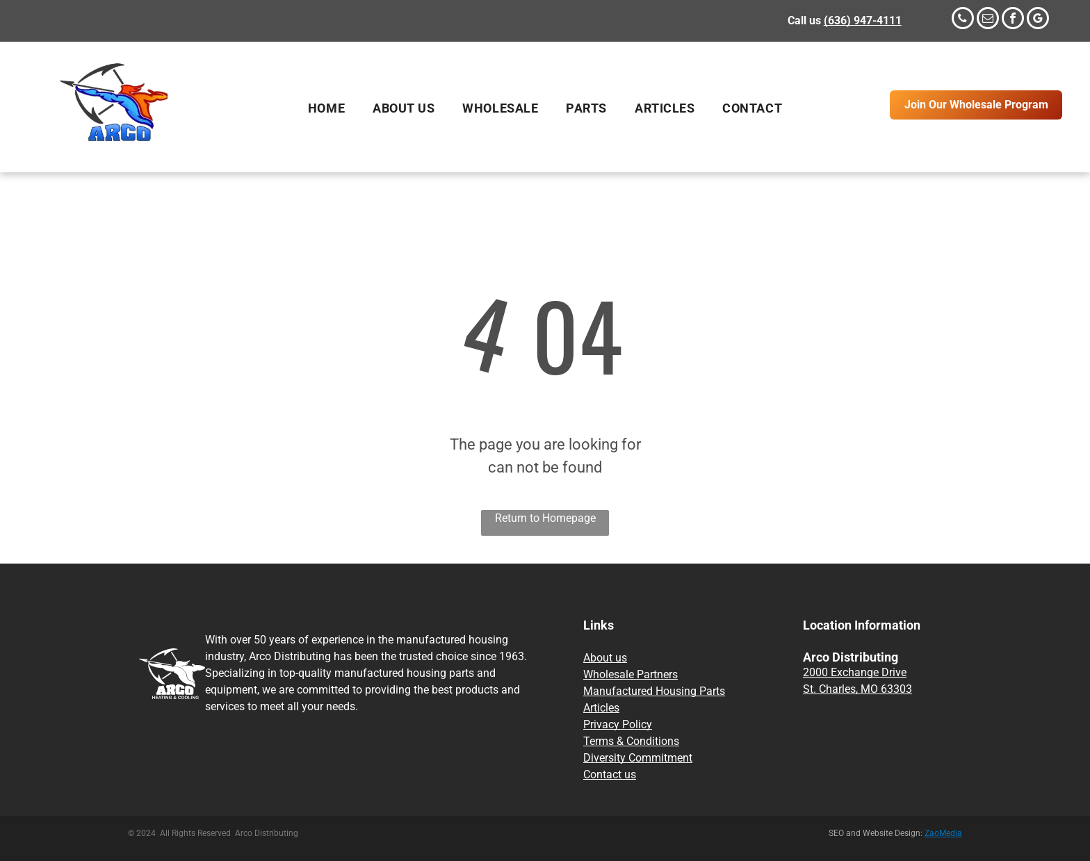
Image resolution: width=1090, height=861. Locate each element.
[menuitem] (326, 108)
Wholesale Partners (630, 674)
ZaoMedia (943, 833)
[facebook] (1013, 20)
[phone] (963, 20)
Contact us (609, 774)
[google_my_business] (1038, 20)
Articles (601, 707)
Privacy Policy (617, 724)
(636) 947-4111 (863, 20)
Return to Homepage (545, 518)
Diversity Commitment (637, 757)
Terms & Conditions (631, 741)
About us (605, 657)
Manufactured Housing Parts (654, 691)
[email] (988, 20)
